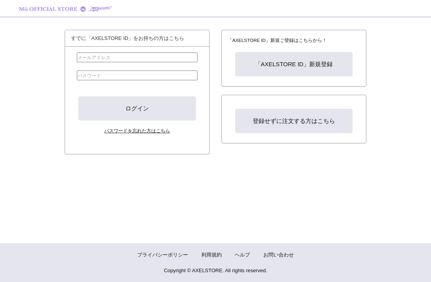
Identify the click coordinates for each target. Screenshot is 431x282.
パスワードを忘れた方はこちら (137, 130)
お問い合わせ (278, 255)
